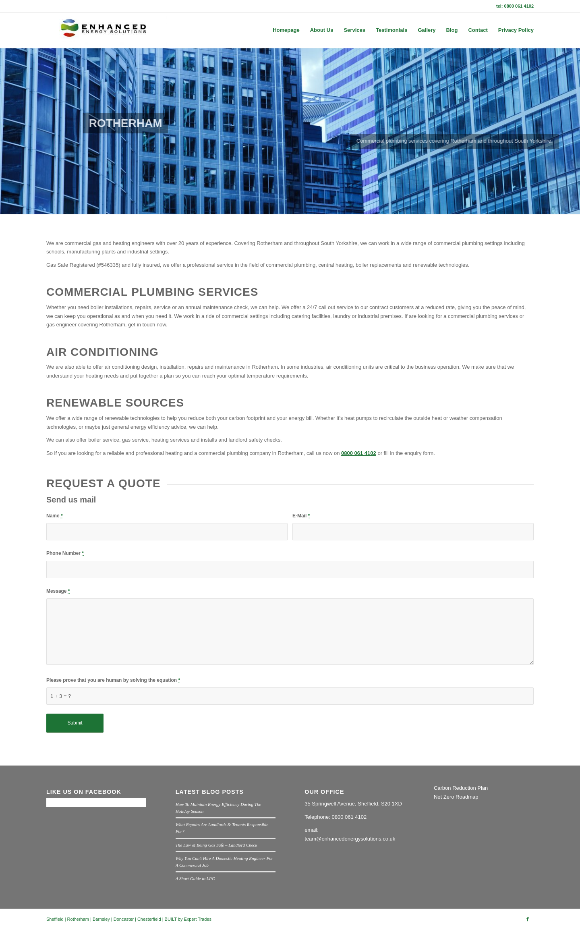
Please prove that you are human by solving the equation (113, 680)
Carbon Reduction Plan (461, 788)
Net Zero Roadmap (456, 797)
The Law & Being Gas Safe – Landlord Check (216, 845)
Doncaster (124, 919)
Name (54, 516)
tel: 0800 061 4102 (515, 6)
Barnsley (101, 919)
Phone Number (65, 553)
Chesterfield (149, 919)
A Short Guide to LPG (195, 878)
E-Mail (301, 516)
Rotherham (78, 919)
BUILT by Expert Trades (188, 919)
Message (58, 591)
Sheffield (55, 919)
